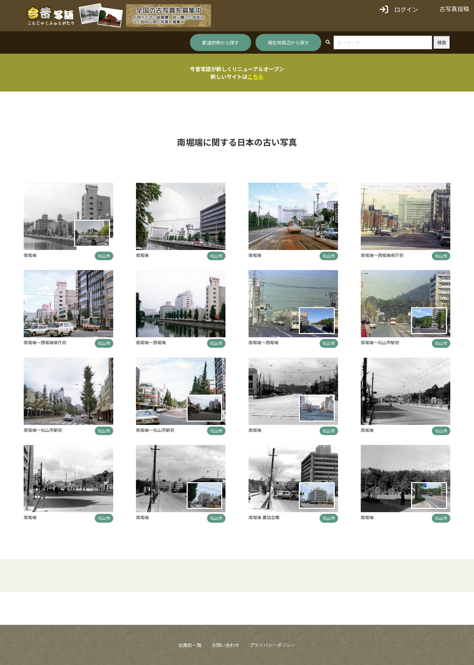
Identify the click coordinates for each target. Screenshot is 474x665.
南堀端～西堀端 (151, 342)
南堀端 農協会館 (264, 517)
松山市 (104, 256)
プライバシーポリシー (273, 645)
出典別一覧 (189, 645)
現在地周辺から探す (288, 42)
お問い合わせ (225, 645)
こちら (255, 76)
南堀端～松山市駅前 (380, 342)
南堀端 (30, 255)
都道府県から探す (220, 42)
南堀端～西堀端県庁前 (382, 255)
